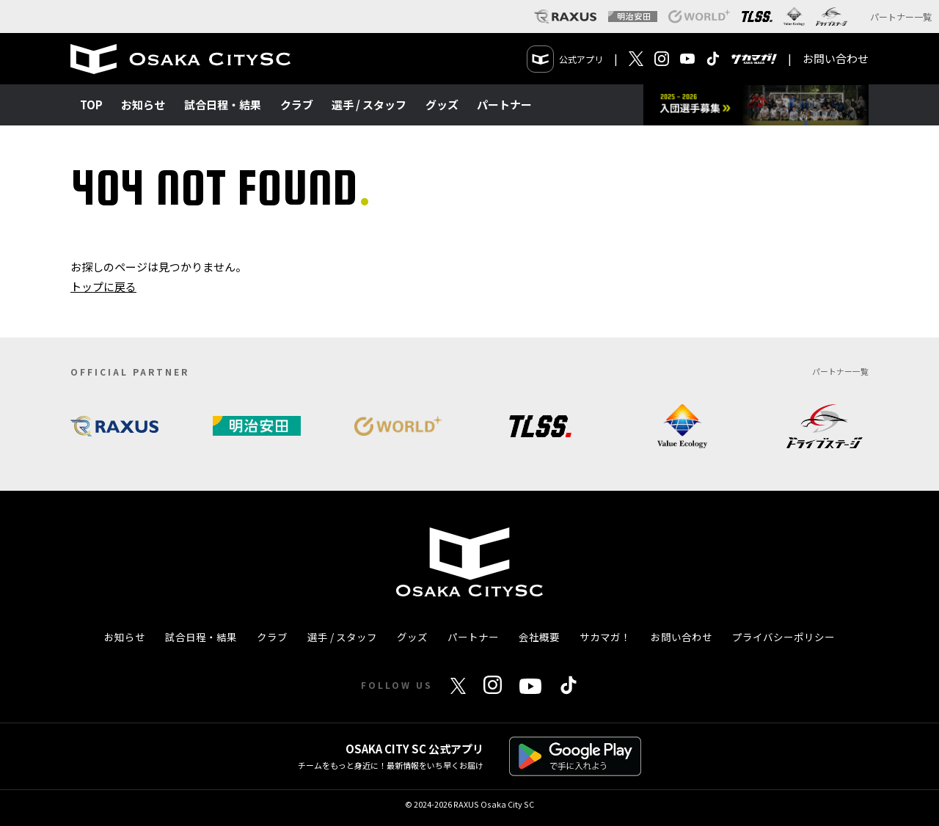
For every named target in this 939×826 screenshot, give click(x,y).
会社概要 (539, 636)
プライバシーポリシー (783, 636)
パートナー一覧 (901, 16)
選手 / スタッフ (369, 104)
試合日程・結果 (222, 104)
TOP (91, 104)
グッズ (441, 104)
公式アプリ (565, 59)
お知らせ (143, 104)
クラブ (296, 104)
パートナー (504, 104)
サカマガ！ (605, 636)
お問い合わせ (836, 58)
